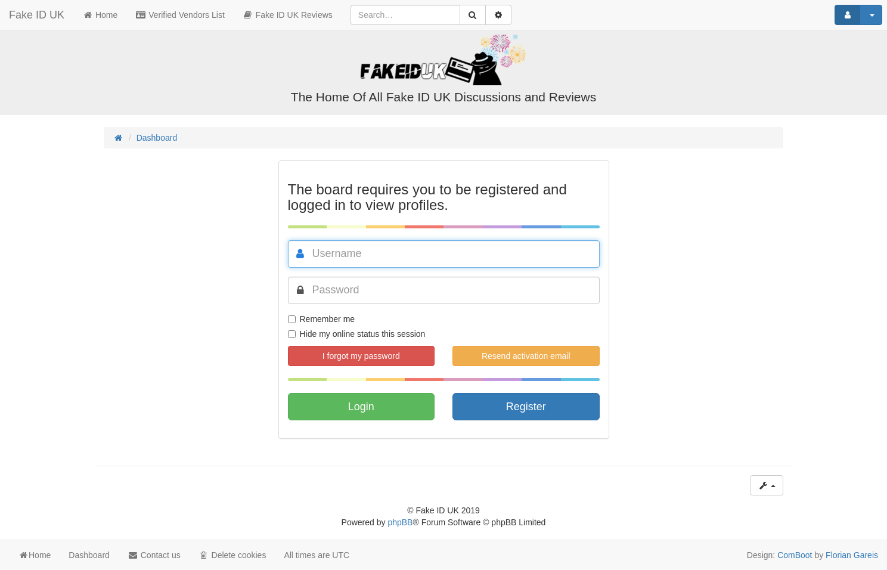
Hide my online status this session (357, 334)
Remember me (321, 319)
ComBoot (794, 555)
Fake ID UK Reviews (288, 15)
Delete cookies (232, 555)
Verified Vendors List (180, 15)
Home (99, 15)
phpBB (400, 522)
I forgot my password (361, 356)
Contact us (154, 555)
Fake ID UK (36, 15)
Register (526, 407)
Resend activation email (526, 356)
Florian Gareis (852, 555)
